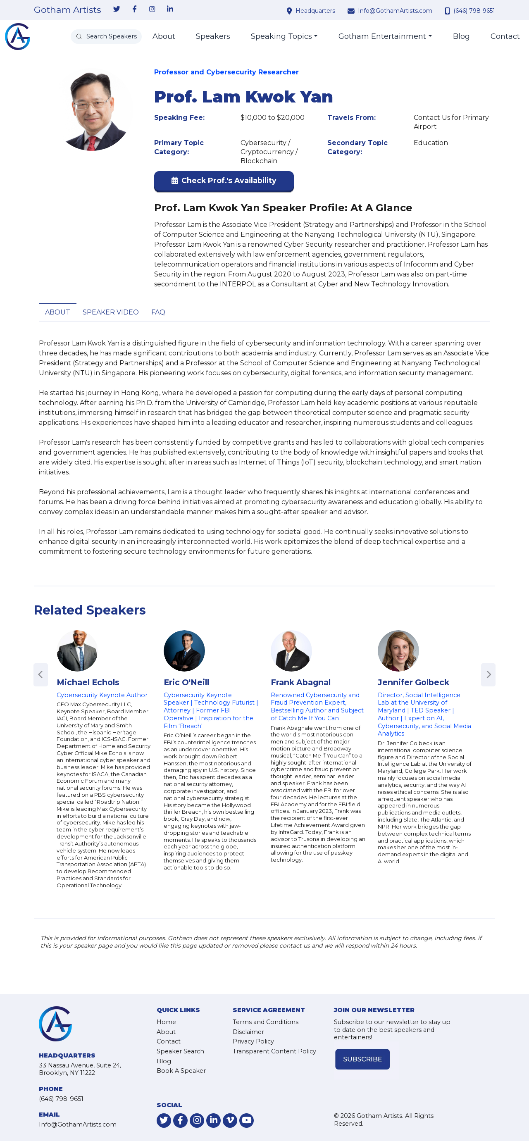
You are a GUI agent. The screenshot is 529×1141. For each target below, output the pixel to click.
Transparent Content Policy (274, 1051)
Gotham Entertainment (382, 36)
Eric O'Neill (186, 682)
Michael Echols (88, 682)
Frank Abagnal (301, 682)
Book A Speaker (181, 1070)
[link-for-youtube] (246, 1120)
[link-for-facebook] (134, 9)
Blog (461, 36)
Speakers (213, 36)
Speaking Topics (281, 36)
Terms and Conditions (265, 1022)
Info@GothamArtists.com (395, 10)
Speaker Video (111, 312)
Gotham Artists (67, 10)
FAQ (158, 312)
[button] (224, 182)
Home (166, 1022)
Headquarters (315, 10)
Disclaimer (248, 1032)
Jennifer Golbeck (413, 682)
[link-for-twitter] (116, 9)
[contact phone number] (448, 10)
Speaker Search (180, 1051)
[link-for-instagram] (152, 9)
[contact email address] (352, 10)
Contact (505, 36)
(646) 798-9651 (474, 10)
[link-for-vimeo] (230, 1120)
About (164, 36)
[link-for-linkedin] (170, 9)
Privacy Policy (253, 1041)
